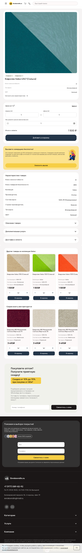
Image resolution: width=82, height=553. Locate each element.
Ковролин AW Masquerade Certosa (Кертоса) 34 (68, 330)
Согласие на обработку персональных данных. (49, 462)
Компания (41, 532)
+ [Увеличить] (74, 123)
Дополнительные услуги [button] (15, 231)
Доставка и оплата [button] (13, 240)
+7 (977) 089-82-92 (13, 486)
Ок (77, 548)
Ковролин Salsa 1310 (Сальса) (18, 274)
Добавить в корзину (41, 138)
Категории (41, 515)
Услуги (41, 524)
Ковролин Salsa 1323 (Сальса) (43, 274)
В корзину (18, 298)
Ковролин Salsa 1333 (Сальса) (69, 274)
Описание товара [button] (13, 223)
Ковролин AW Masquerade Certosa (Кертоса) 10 (16, 330)
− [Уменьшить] (7, 123)
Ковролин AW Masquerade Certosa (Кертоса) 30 (42, 330)
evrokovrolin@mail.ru (13, 498)
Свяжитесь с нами (63, 407)
